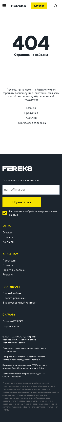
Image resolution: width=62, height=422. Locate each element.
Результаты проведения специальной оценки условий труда (24, 349)
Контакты (8, 241)
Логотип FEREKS (12, 321)
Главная (31, 107)
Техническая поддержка (31, 122)
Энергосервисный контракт (19, 302)
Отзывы (7, 232)
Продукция (31, 112)
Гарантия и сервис (13, 269)
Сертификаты (10, 326)
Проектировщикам (13, 298)
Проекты (7, 237)
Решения (7, 274)
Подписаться (22, 202)
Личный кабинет (12, 293)
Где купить (31, 117)
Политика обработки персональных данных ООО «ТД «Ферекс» (23, 375)
